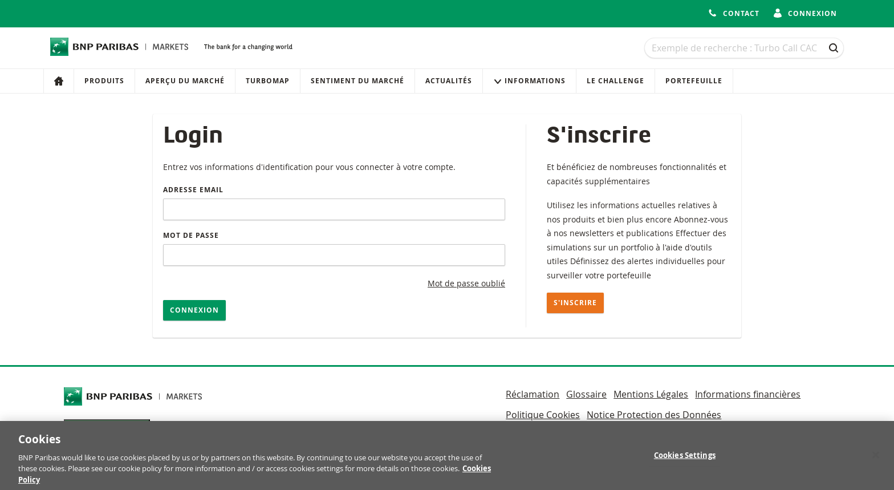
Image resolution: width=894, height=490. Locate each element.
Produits (104, 81)
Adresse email (193, 190)
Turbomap (268, 81)
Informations (529, 81)
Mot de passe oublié (466, 283)
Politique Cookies (543, 414)
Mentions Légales (650, 394)
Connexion (194, 310)
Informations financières (747, 394)
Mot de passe (191, 235)
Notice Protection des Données (654, 414)
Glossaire (586, 394)
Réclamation (532, 394)
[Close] (875, 459)
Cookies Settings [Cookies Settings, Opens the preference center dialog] (685, 460)
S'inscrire (575, 302)
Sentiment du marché (357, 81)
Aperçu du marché (185, 81)
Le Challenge (615, 81)
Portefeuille (693, 81)
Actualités (448, 81)
